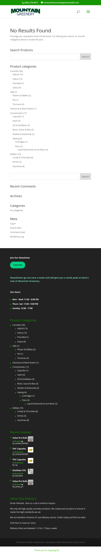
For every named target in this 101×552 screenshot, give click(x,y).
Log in (13, 223)
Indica (15, 79)
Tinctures (17, 104)
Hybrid (16, 74)
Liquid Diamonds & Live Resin (31, 149)
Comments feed (17, 232)
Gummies (17, 166)
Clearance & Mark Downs (21, 108)
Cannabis (14, 71)
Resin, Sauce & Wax (22, 129)
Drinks (16, 161)
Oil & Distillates (20, 125)
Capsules (17, 116)
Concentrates (16, 113)
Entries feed (15, 227)
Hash (15, 120)
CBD (12, 92)
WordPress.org (17, 236)
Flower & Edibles (20, 95)
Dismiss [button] (63, 550)
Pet (14, 100)
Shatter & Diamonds (22, 134)
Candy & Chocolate (21, 157)
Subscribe (17, 264)
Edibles (13, 154)
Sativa (15, 87)
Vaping (16, 138)
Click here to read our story (22, 522)
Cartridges (20, 141)
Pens (17, 146)
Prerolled (17, 83)
